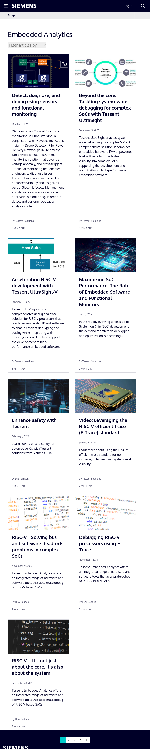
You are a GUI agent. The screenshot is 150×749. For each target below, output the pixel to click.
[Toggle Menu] (6, 6)
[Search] (143, 6)
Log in (128, 6)
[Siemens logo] (24, 6)
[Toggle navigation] (138, 15)
